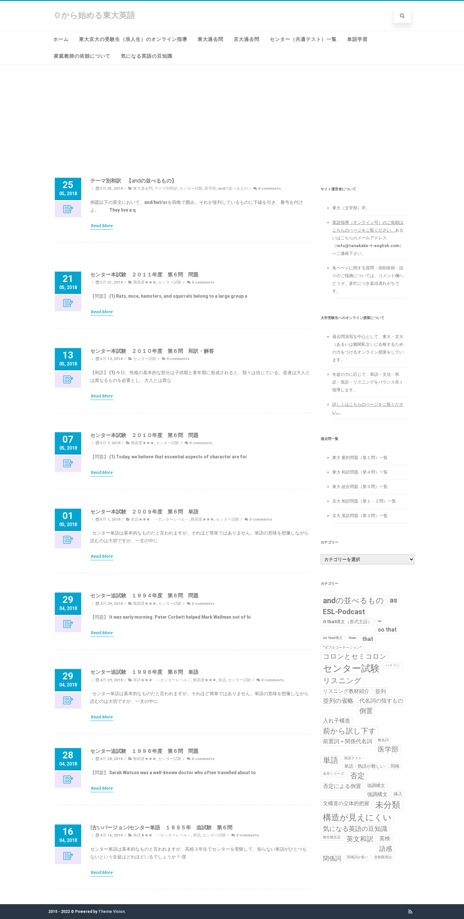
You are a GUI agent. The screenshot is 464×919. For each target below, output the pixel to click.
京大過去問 (246, 39)
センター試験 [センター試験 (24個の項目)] (351, 668)
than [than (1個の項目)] (352, 638)
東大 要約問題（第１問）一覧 (360, 457)
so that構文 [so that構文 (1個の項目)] (333, 638)
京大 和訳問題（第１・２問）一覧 (364, 501)
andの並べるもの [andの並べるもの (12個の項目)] (353, 600)
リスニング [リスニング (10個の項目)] (342, 680)
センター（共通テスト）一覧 (303, 39)
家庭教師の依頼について (82, 56)
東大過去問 (210, 39)
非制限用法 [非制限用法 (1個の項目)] (383, 857)
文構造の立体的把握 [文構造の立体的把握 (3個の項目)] (346, 803)
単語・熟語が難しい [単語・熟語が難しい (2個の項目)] (364, 766)
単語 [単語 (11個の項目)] (330, 760)
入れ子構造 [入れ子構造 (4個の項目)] (336, 720)
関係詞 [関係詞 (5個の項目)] (332, 858)
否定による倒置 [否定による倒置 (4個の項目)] (342, 786)
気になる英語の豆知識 (146, 56)
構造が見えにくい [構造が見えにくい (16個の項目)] (357, 817)
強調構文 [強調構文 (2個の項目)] (376, 785)
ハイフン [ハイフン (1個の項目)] (393, 665)
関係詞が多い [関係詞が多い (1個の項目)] (357, 857)
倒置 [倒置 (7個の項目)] (366, 711)
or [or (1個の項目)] (380, 621)
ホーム (61, 39)
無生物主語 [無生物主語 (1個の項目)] (332, 837)
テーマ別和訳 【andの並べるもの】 (133, 180)
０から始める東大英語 (94, 15)
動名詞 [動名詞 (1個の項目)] (383, 740)
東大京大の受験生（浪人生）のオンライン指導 (133, 39)
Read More (102, 224)
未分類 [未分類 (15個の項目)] (387, 805)
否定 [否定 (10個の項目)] (357, 775)
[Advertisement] (232, 113)
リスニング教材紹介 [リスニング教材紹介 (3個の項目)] (346, 691)
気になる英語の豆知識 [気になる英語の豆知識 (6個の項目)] (355, 829)
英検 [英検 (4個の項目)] (384, 838)
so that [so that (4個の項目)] (387, 629)
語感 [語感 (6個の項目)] (385, 849)
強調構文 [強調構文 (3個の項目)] (377, 794)
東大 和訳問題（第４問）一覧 (360, 472)
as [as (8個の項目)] (393, 600)
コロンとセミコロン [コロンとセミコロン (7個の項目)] (355, 656)
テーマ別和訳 (166, 187)
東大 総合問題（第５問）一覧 (360, 486)
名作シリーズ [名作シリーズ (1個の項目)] (333, 774)
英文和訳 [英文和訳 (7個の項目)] (359, 839)
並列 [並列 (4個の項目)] (380, 691)
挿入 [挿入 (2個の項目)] (397, 793)
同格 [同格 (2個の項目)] (395, 766)
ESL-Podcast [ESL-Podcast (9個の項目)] (344, 611)
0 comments (269, 187)
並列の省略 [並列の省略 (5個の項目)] (338, 700)
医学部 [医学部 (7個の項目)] (388, 749)
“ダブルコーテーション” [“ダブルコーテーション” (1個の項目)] (342, 647)
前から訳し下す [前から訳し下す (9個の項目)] (349, 731)
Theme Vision (111, 911)
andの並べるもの (233, 187)
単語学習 (357, 39)
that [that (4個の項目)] (367, 639)
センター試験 (191, 187)
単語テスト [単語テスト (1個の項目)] (353, 758)
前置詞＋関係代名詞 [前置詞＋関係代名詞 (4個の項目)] (347, 741)
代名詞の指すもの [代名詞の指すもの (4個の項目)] (381, 700)
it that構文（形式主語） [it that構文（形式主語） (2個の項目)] (347, 621)
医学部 (210, 187)
